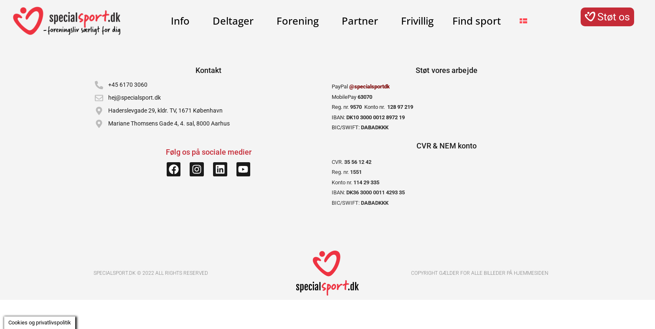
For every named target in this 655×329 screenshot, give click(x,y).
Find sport (476, 21)
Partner (362, 21)
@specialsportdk (369, 86)
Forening (300, 21)
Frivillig (417, 21)
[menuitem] (523, 21)
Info (182, 21)
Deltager (235, 21)
